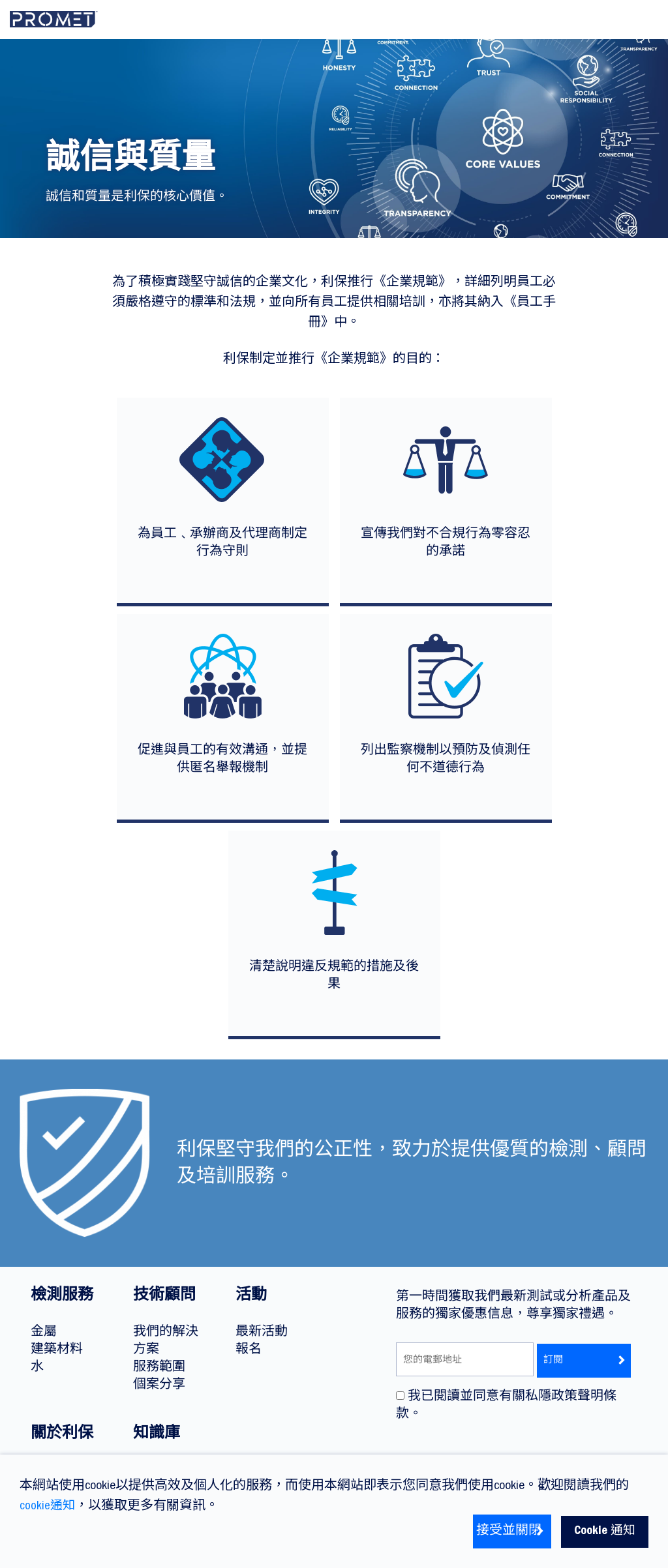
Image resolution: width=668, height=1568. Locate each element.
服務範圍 (159, 1367)
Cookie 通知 (602, 1531)
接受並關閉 (500, 1531)
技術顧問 (164, 1297)
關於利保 (62, 1435)
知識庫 (156, 1435)
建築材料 (57, 1350)
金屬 (44, 1332)
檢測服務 (62, 1297)
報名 (248, 1350)
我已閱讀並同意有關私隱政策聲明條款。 (506, 1405)
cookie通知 (48, 1506)
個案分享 (159, 1385)
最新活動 (261, 1332)
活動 (251, 1297)
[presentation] (495, 1452)
